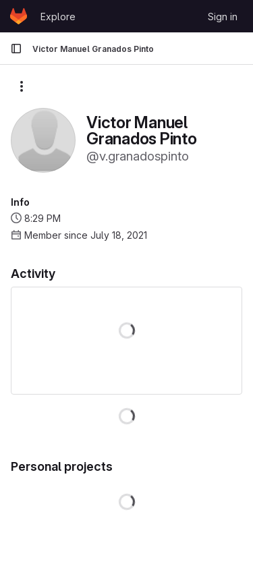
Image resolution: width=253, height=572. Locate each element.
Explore (58, 16)
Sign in (222, 16)
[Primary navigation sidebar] (16, 48)
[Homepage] (18, 16)
